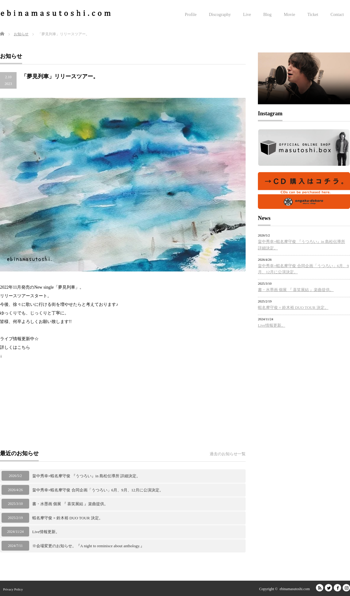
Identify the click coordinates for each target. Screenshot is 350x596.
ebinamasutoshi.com (295, 589)
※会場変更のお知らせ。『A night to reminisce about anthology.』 (88, 546)
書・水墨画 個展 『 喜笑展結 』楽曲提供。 (70, 504)
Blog (267, 14)
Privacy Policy (13, 589)
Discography (220, 14)
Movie (289, 14)
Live (247, 14)
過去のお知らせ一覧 (228, 454)
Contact (337, 14)
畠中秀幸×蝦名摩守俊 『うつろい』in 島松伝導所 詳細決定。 (86, 476)
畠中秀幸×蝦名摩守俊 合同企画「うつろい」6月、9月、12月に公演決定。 (97, 490)
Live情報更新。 (46, 531)
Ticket (312, 14)
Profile (190, 14)
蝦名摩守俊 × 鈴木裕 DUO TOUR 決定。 (67, 518)
